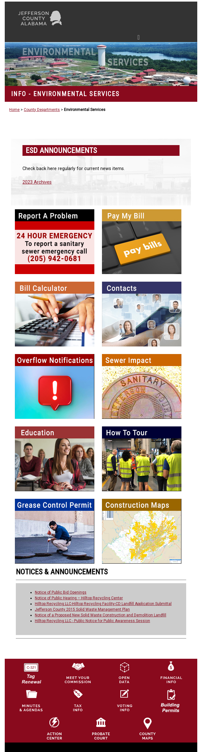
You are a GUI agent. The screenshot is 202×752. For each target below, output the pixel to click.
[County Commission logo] (78, 672)
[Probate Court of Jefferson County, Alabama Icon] (101, 728)
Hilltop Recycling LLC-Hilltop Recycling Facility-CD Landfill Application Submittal (103, 604)
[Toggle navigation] (78, 39)
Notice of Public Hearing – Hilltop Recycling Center (79, 598)
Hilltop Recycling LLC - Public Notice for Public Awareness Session (92, 621)
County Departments (42, 109)
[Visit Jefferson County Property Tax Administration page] (78, 700)
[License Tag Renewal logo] (31, 671)
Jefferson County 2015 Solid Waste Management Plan (82, 609)
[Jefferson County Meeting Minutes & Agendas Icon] (31, 700)
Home (14, 109)
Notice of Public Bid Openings (60, 592)
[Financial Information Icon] (171, 672)
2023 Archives (37, 182)
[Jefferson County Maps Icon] (147, 728)
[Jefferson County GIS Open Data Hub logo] (124, 672)
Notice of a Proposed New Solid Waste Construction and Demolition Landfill (100, 615)
